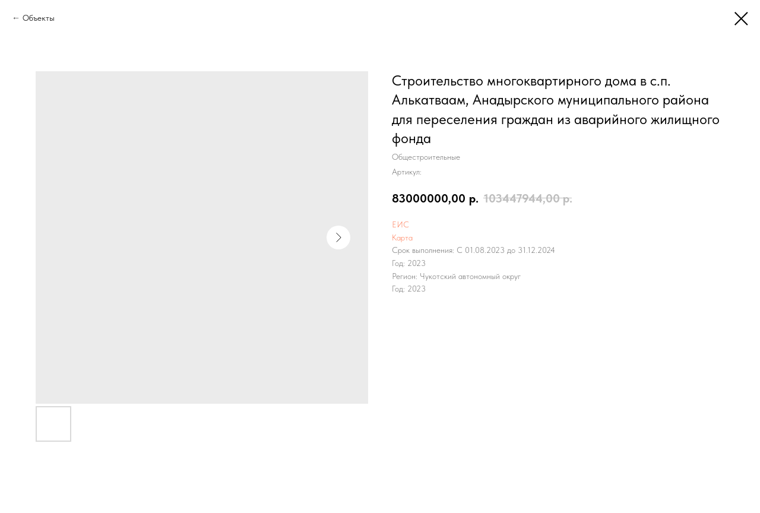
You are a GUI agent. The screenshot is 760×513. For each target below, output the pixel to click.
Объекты (39, 18)
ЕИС (400, 224)
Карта (402, 237)
